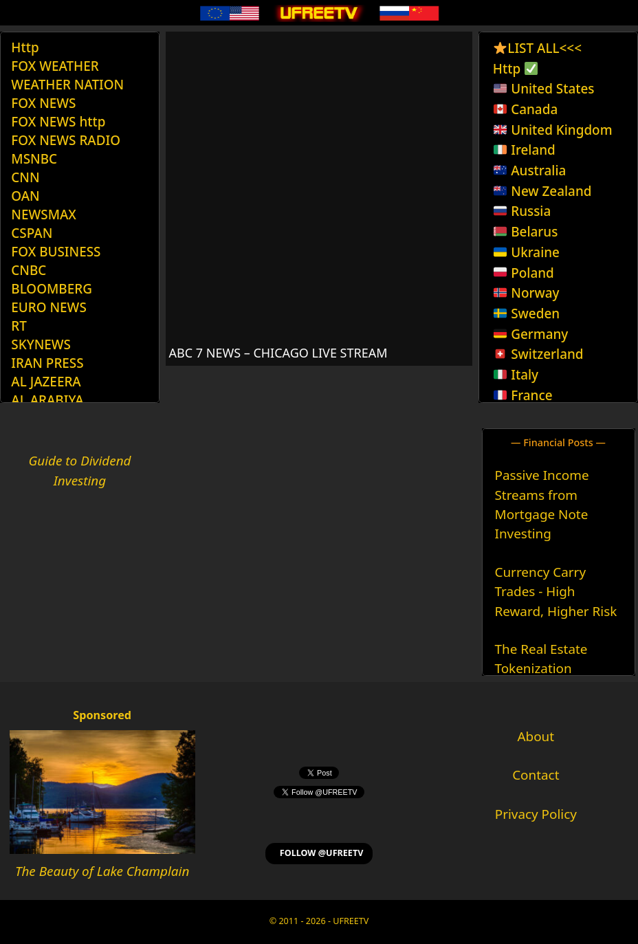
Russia (522, 211)
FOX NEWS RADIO (65, 140)
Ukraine (527, 252)
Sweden (527, 313)
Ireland (525, 150)
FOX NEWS (43, 103)
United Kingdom (553, 130)
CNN (25, 177)
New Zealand (542, 191)
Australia (530, 170)
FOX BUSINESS (55, 252)
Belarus (526, 232)
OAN (25, 196)
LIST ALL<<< (538, 48)
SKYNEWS (41, 344)
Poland (524, 273)
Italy (516, 375)
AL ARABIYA (47, 400)
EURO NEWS (48, 307)
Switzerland (538, 354)
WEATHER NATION (67, 85)
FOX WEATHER (54, 66)
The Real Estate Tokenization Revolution (541, 668)
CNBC (28, 270)
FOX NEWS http (58, 122)
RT (19, 326)
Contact (535, 775)
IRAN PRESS (47, 363)
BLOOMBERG (51, 289)
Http (24, 47)
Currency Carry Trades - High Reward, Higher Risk (556, 591)
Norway (526, 293)
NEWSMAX (43, 214)
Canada (526, 109)
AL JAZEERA (45, 382)
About (536, 736)
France (523, 395)
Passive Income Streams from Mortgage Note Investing (542, 504)
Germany (531, 334)
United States (544, 89)
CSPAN (31, 233)
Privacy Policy (536, 814)
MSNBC (34, 159)
